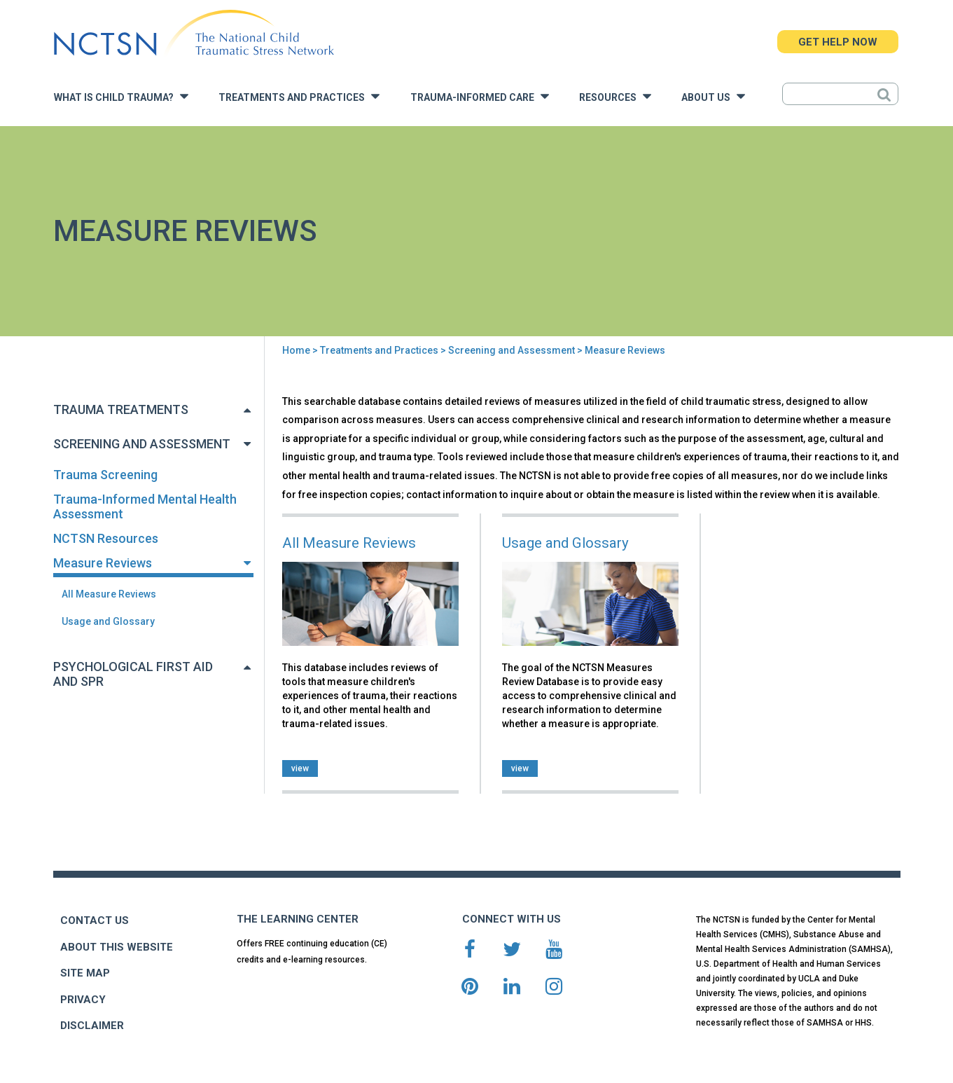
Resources (615, 96)
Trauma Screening (105, 474)
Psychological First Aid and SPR (133, 674)
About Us (713, 96)
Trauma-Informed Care (479, 96)
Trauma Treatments (120, 409)
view (300, 768)
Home (296, 350)
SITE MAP (85, 973)
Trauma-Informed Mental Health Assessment (145, 506)
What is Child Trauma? (121, 96)
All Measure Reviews (109, 594)
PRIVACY (83, 999)
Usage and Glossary (108, 621)
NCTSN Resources (105, 538)
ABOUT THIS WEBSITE (116, 947)
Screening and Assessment (511, 350)
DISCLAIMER (92, 1025)
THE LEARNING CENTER (298, 919)
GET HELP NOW (837, 42)
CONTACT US (94, 920)
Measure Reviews (102, 563)
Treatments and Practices (299, 96)
